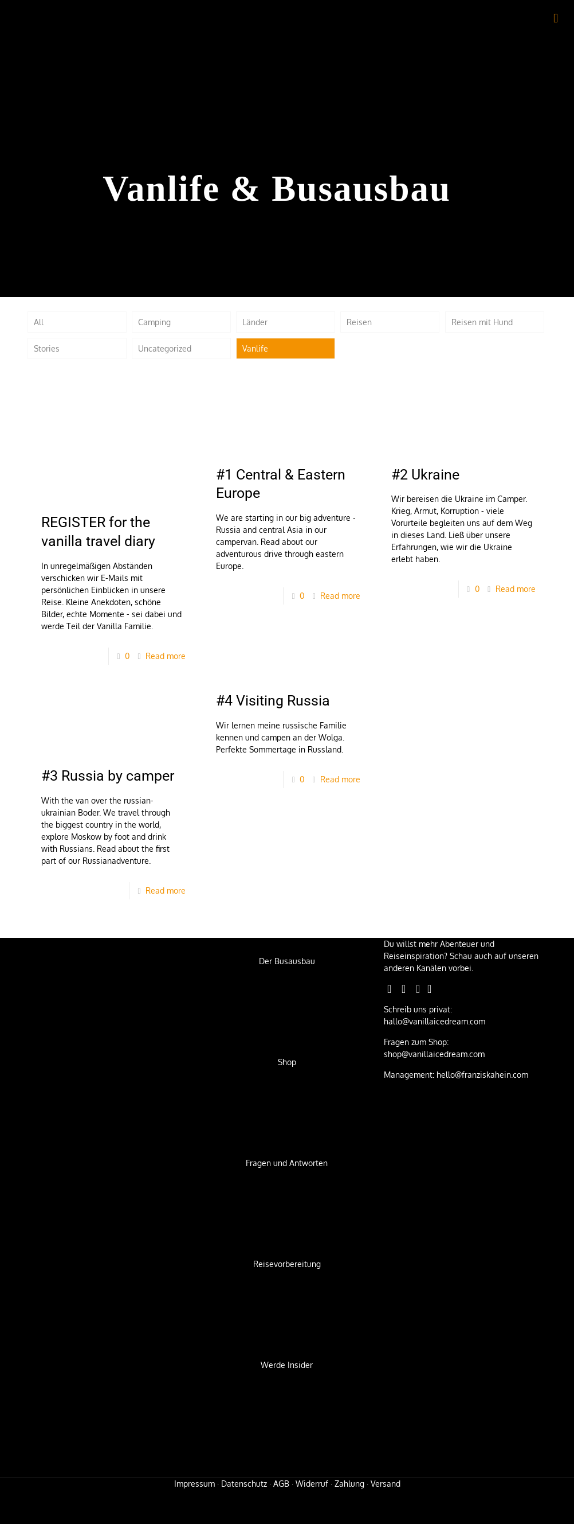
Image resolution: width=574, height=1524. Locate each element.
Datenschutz (244, 1483)
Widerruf (312, 1483)
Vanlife (255, 348)
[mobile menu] (555, 17)
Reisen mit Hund (482, 322)
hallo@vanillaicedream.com (434, 1021)
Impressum (194, 1483)
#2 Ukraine (425, 474)
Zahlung (349, 1483)
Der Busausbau (287, 961)
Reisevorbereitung (287, 1264)
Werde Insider (287, 1365)
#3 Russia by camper (107, 775)
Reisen (359, 322)
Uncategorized (164, 348)
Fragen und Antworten (287, 1163)
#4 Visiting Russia (273, 700)
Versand (385, 1483)
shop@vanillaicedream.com (434, 1054)
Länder (255, 322)
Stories (47, 348)
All (39, 322)
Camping (154, 322)
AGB (281, 1483)
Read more (166, 656)
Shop (287, 1062)
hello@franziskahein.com (481, 1074)
